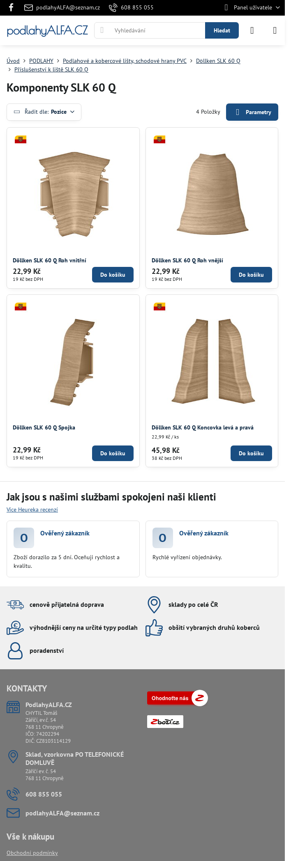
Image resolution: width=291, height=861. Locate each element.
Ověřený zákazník (65, 533)
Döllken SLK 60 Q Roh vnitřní (49, 260)
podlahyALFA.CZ (47, 30)
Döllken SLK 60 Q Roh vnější (187, 260)
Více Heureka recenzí (32, 509)
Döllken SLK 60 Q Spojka (44, 427)
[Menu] (275, 30)
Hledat (222, 30)
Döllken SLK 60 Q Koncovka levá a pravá (203, 427)
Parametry (252, 112)
